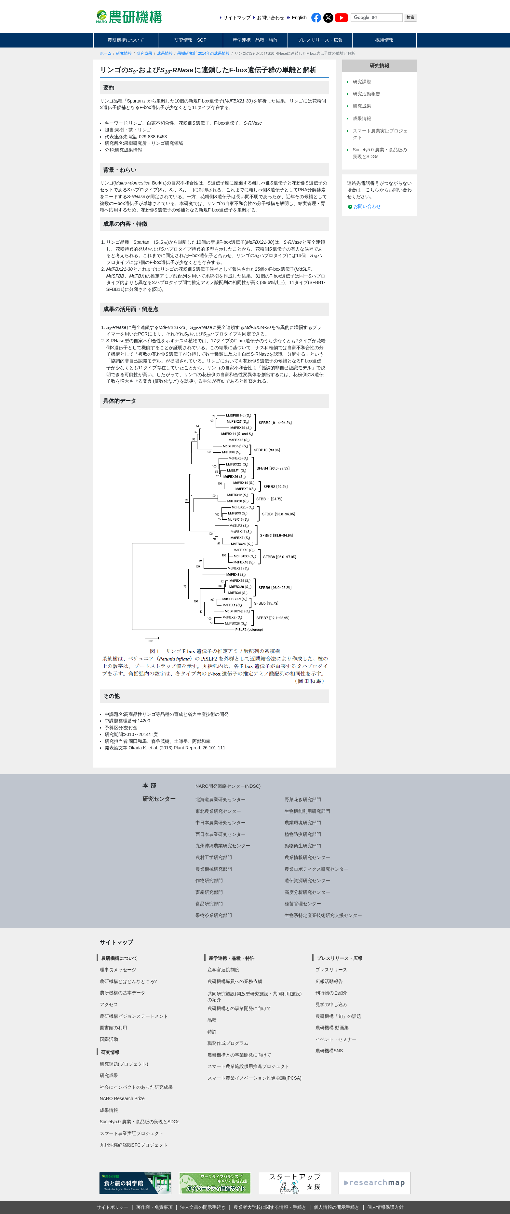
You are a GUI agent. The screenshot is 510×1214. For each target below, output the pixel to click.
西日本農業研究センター (220, 834)
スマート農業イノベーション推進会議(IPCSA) (255, 1078)
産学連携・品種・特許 (255, 40)
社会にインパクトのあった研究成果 (136, 1087)
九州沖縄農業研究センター (222, 845)
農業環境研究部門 (303, 822)
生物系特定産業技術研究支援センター (323, 915)
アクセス (109, 1004)
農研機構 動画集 (332, 1027)
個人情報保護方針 (385, 1207)
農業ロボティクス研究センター (316, 869)
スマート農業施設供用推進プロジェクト (248, 1066)
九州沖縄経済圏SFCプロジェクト (134, 1145)
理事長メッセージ (118, 969)
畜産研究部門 (209, 892)
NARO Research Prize (122, 1098)
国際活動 (109, 1039)
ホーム (106, 53)
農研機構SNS (329, 1050)
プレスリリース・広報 (320, 40)
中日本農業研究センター (220, 822)
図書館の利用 (113, 1027)
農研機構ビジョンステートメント (134, 1016)
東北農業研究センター (218, 811)
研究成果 (144, 53)
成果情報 (165, 53)
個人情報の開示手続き (336, 1207)
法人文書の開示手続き (203, 1207)
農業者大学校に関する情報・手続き (270, 1207)
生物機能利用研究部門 (307, 811)
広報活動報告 (329, 981)
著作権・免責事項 (154, 1207)
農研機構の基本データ (122, 992)
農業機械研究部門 (213, 869)
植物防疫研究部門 (303, 834)
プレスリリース (331, 969)
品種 (212, 1020)
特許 (212, 1031)
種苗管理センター (303, 903)
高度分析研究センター (307, 892)
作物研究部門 (209, 880)
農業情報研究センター (307, 857)
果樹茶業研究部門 (213, 915)
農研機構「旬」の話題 (338, 1016)
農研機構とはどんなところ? (128, 981)
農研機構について (126, 40)
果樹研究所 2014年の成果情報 (203, 53)
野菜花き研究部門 (303, 799)
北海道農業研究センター (220, 799)
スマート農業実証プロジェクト (132, 1133)
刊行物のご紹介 (331, 992)
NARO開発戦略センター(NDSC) (228, 786)
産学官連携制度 (223, 969)
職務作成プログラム (228, 1043)
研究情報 (124, 53)
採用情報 (384, 40)
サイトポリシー (112, 1207)
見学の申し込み (331, 1004)
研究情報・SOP (190, 40)
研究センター (159, 799)
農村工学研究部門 (213, 857)
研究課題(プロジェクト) (124, 1064)
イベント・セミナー (335, 1039)
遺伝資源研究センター (307, 880)
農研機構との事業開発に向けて (239, 1008)
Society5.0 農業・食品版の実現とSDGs (140, 1121)
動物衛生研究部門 (303, 845)
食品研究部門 (209, 903)
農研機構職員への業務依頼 (235, 981)
